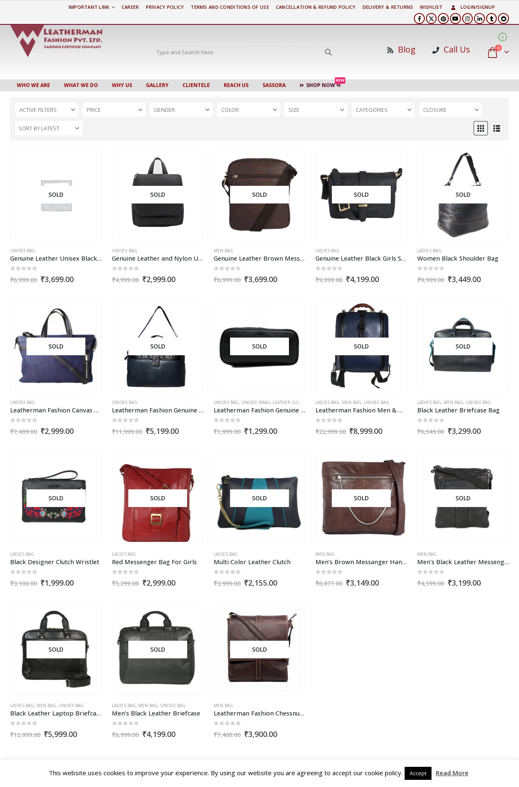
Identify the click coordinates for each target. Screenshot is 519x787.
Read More (452, 773)
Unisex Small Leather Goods (275, 402)
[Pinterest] (443, 18)
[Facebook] (419, 18)
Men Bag (223, 251)
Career (130, 7)
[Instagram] (467, 18)
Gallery (157, 85)
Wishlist (431, 7)
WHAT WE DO (81, 85)
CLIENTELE (196, 85)
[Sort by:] (48, 128)
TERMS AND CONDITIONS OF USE (230, 7)
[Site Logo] (56, 41)
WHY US (122, 85)
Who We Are (33, 85)
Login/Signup (472, 7)
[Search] (328, 52)
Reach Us (236, 85)
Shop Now (322, 84)
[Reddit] (503, 18)
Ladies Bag (327, 251)
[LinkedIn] (479, 18)
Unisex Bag (22, 251)
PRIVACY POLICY (165, 7)
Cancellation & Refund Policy (316, 7)
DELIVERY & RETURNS (388, 7)
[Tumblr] (491, 18)
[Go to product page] (56, 195)
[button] (481, 128)
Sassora (274, 85)
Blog (407, 49)
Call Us (457, 49)
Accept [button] (418, 773)
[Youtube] (455, 18)
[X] (431, 18)
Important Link (89, 7)
